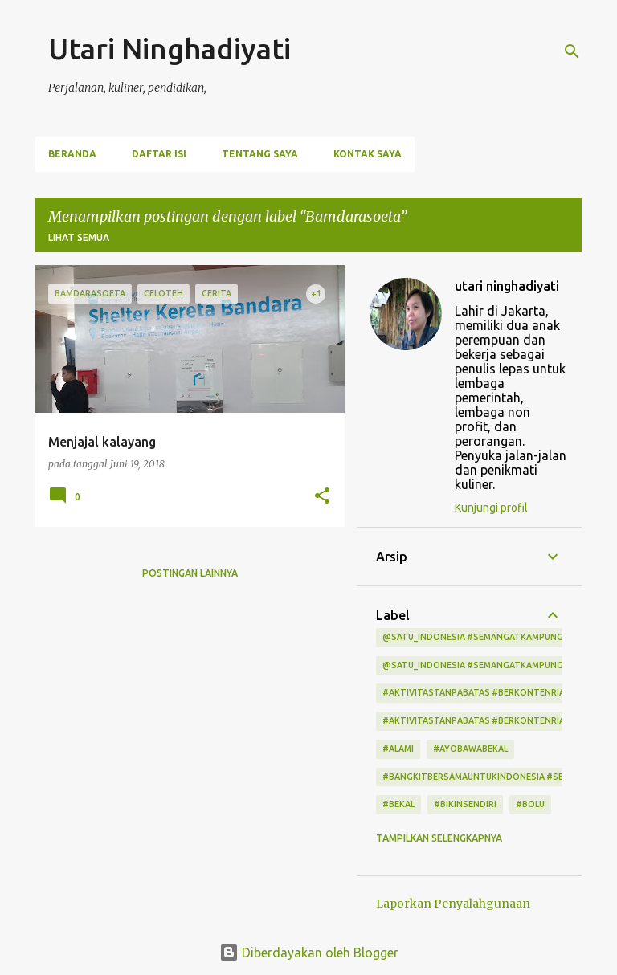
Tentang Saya (260, 154)
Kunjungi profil (491, 507)
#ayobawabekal (470, 748)
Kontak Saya (367, 154)
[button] (322, 497)
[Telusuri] (572, 51)
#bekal (398, 804)
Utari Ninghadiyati (169, 48)
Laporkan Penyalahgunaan (453, 903)
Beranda (72, 154)
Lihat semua (78, 237)
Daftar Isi (159, 154)
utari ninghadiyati (507, 286)
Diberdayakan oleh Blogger (308, 952)
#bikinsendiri (465, 804)
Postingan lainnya (190, 573)
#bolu (530, 804)
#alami (398, 748)
